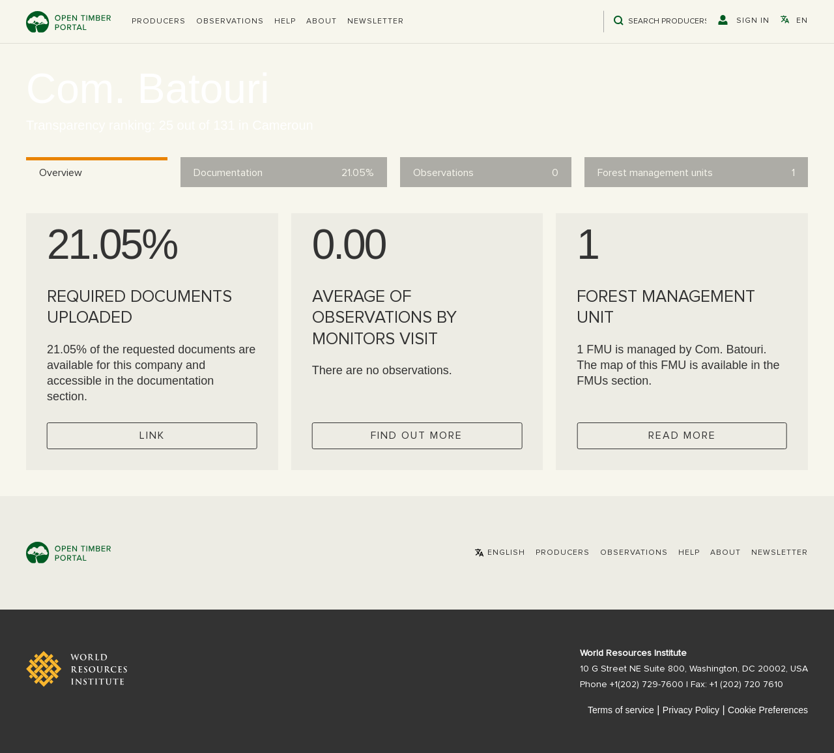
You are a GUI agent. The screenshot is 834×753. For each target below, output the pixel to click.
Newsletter (375, 21)
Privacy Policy (691, 710)
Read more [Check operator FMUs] (682, 435)
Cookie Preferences (768, 710)
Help (285, 21)
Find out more (417, 435)
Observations (230, 21)
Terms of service (621, 710)
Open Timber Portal (68, 22)
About (321, 21)
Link (152, 435)
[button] (159, 21)
